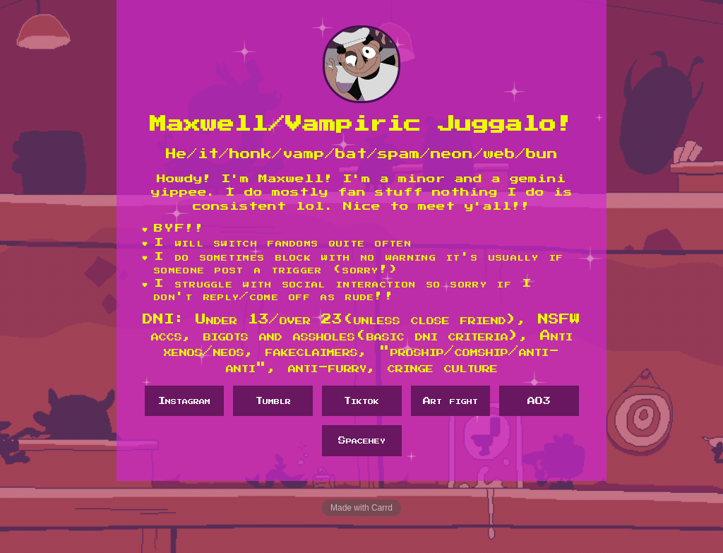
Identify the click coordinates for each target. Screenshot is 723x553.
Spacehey (362, 440)
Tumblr (273, 401)
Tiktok (361, 401)
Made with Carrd (361, 508)
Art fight (450, 401)
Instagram (184, 401)
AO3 (539, 401)
